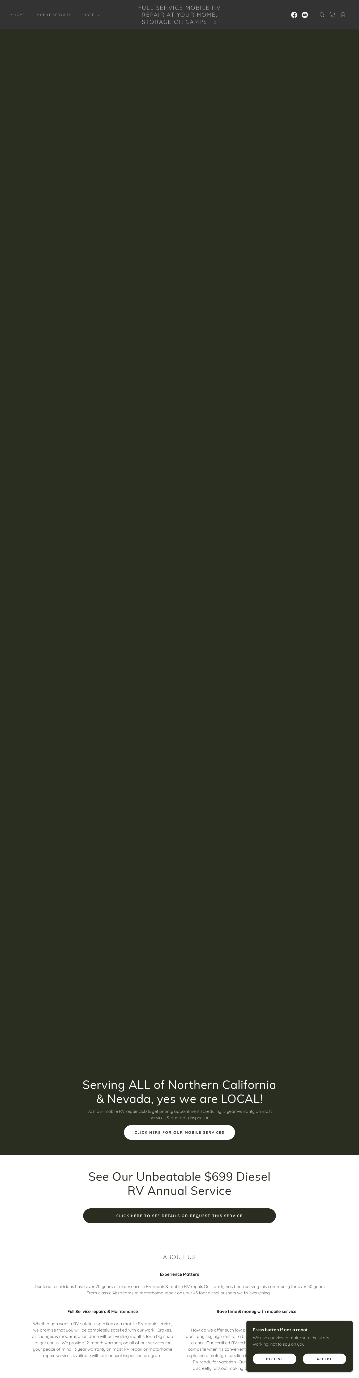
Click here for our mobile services (179, 1132)
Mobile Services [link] (54, 15)
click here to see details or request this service (179, 1215)
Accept (324, 1359)
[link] (179, 22)
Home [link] (19, 15)
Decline (274, 1359)
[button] (90, 15)
